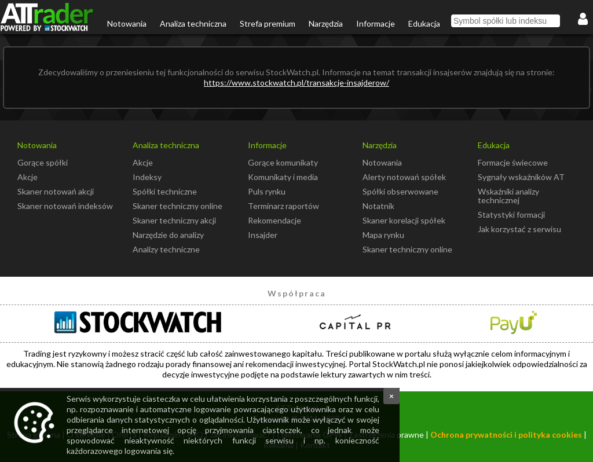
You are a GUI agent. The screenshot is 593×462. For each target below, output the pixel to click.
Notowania (127, 23)
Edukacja (424, 23)
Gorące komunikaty (283, 162)
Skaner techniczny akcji (174, 220)
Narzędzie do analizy (168, 235)
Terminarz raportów (283, 206)
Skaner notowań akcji (55, 191)
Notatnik (378, 206)
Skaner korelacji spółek (404, 220)
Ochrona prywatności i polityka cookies (506, 434)
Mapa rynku (383, 235)
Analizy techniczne (166, 249)
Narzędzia (326, 23)
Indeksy (147, 177)
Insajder (262, 235)
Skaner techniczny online (177, 206)
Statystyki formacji (511, 214)
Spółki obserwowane (400, 191)
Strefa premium (267, 23)
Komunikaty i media (283, 177)
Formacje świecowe (513, 162)
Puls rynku (266, 191)
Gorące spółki (42, 162)
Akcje (27, 177)
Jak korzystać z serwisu (519, 229)
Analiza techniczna (193, 23)
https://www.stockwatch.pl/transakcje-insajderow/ (296, 82)
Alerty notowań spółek (404, 177)
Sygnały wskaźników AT (521, 177)
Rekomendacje (274, 220)
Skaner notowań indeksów (65, 206)
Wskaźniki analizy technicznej (508, 195)
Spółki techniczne (165, 191)
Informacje (375, 23)
